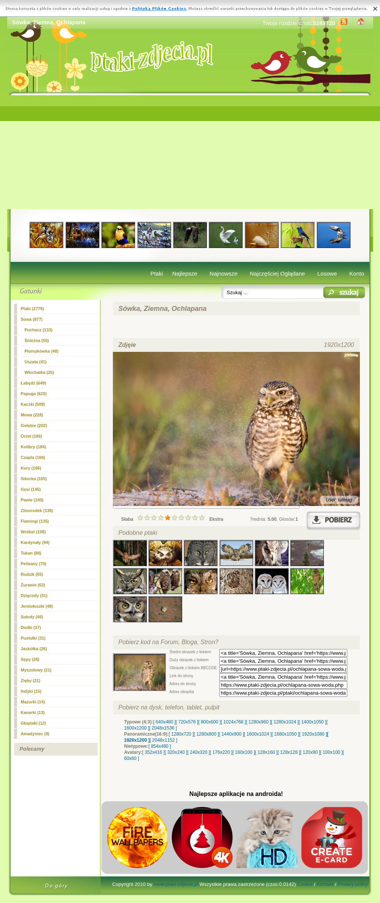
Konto (356, 273)
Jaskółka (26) (34, 648)
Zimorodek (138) (37, 510)
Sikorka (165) (34, 478)
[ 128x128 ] (288, 752)
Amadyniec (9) (35, 733)
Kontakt (325, 884)
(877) (32, 319)
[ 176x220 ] (221, 752)
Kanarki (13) (33, 712)
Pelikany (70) (33, 563)
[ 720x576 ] (187, 722)
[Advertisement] (190, 152)
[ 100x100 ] (331, 752)
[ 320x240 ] (176, 752)
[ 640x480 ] (164, 722)
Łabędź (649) (33, 383)
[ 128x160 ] (266, 752)
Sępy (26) (30, 659)
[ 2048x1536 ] (163, 728)
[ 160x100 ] (244, 752)
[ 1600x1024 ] (258, 734)
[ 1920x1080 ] (313, 734)
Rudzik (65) (32, 574)
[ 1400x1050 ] (312, 722)
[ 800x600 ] (209, 722)
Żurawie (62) (33, 585)
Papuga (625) (34, 393)
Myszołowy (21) (36, 670)
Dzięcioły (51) (34, 595)
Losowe (327, 273)
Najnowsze (224, 273)
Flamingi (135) (35, 521)
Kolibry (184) (33, 446)
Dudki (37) (31, 627)
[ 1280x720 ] (181, 734)
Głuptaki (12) (33, 723)
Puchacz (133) (38, 330)
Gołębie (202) (34, 425)
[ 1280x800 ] (206, 734)
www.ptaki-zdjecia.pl (176, 884)
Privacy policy (352, 884)
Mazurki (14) (33, 702)
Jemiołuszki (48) (37, 606)
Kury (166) (31, 468)
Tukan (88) (31, 553)
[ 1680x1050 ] (285, 734)
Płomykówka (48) (42, 351)
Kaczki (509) (33, 404)
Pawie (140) (32, 500)
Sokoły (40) (32, 617)
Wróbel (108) (33, 532)
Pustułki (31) (33, 638)
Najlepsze (184, 273)
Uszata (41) (36, 361)
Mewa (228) (32, 415)
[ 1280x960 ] (258, 722)
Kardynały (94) (35, 542)
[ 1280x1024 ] (285, 722)
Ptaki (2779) (32, 308)
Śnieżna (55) (37, 340)
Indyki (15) (31, 691)
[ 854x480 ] (160, 746)
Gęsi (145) (31, 489)
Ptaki (156, 273)
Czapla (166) (33, 457)
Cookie (304, 884)
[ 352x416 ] (153, 752)
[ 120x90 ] (310, 752)
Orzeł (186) (31, 436)
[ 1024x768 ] (233, 722)
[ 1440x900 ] (231, 734)
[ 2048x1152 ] (163, 740)
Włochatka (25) (39, 372)
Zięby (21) (30, 680)
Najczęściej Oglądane (277, 273)
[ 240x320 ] (198, 752)
